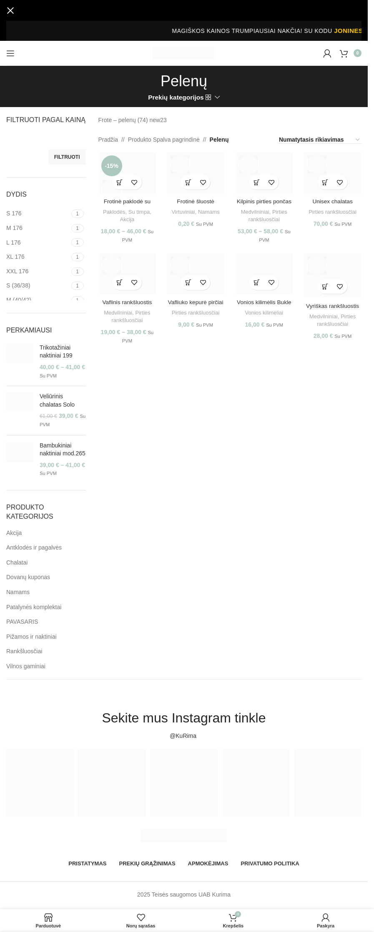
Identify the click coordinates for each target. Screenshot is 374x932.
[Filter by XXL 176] (37, 271)
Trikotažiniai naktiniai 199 (56, 351)
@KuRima (184, 735)
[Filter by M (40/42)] (37, 300)
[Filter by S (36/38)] (37, 286)
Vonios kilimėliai (264, 312)
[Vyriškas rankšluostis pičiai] (333, 276)
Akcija (14, 533)
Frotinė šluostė (195, 200)
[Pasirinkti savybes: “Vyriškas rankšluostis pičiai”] (326, 286)
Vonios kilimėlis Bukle (264, 301)
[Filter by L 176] (37, 243)
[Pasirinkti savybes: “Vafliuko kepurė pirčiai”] (188, 282)
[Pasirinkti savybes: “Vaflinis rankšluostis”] (119, 282)
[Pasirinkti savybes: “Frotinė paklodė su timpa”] (119, 181)
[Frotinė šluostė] (195, 172)
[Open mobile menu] (10, 53)
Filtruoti (67, 157)
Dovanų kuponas (28, 577)
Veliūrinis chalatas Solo (57, 400)
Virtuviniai (183, 210)
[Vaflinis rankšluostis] (126, 274)
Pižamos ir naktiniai (31, 636)
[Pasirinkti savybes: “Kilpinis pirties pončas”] (257, 181)
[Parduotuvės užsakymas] (319, 140)
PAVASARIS (22, 621)
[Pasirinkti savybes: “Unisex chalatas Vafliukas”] (326, 181)
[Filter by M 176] (37, 228)
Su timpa (138, 210)
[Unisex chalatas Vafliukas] (333, 172)
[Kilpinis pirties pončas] (264, 172)
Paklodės (113, 210)
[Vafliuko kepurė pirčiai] (195, 274)
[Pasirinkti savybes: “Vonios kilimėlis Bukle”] (257, 282)
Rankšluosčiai (24, 651)
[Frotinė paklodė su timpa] (126, 172)
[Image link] (184, 835)
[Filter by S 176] (37, 213)
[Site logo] (184, 52)
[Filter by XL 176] (37, 257)
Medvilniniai (255, 210)
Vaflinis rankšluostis (126, 301)
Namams (18, 592)
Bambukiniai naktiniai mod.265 (62, 449)
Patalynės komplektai (33, 607)
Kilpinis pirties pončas (264, 200)
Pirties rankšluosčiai (333, 210)
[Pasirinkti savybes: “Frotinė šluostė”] (188, 181)
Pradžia (108, 139)
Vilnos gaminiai (25, 666)
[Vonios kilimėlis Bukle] (264, 274)
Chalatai (17, 562)
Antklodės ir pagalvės (34, 547)
